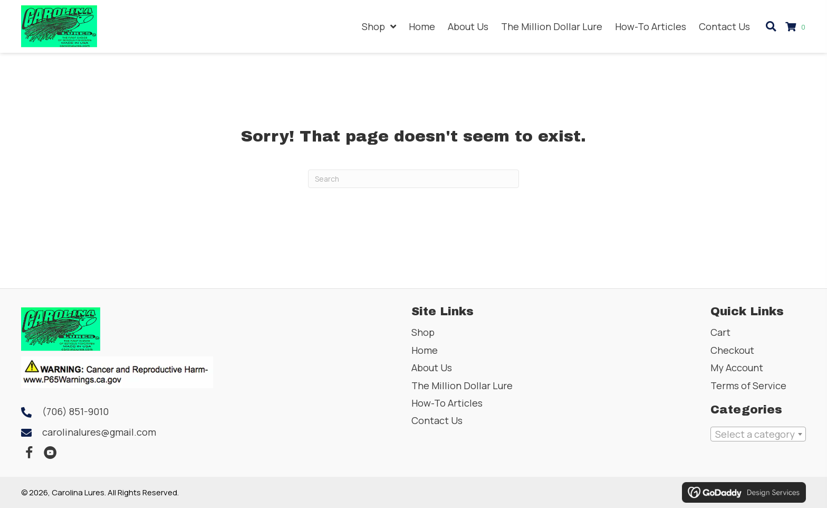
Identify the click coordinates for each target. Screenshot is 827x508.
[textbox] (758, 434)
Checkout (732, 350)
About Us (431, 367)
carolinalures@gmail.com (99, 432)
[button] (29, 453)
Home (424, 350)
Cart (720, 332)
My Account (736, 367)
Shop (423, 332)
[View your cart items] (797, 26)
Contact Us (437, 420)
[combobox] (758, 434)
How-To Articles (447, 403)
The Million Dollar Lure (462, 385)
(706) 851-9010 (75, 411)
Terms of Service (748, 385)
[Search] (413, 179)
